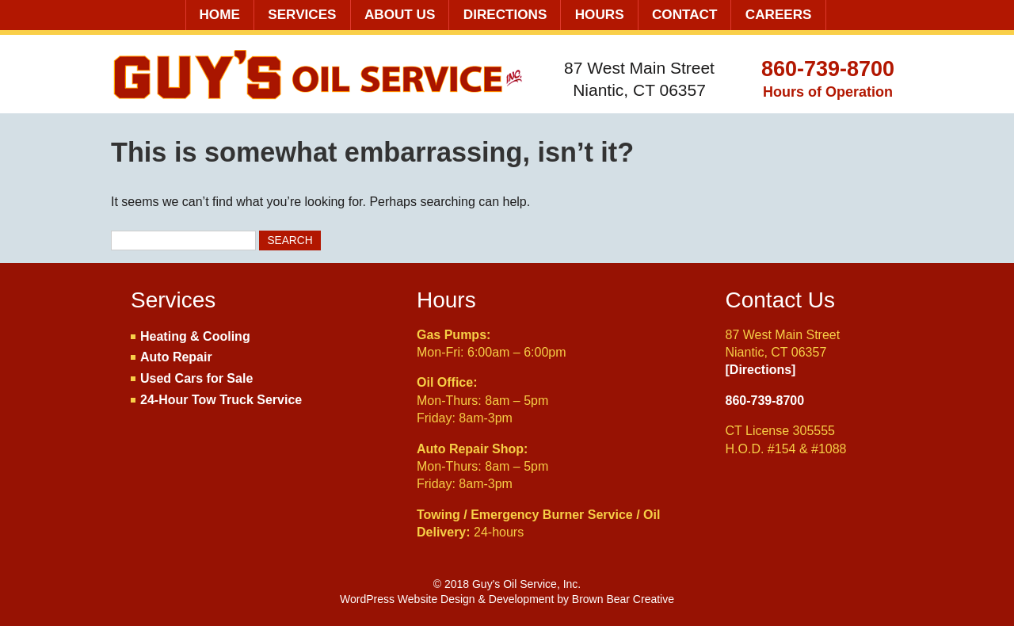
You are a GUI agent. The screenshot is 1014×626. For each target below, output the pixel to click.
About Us (399, 14)
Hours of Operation (828, 92)
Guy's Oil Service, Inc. (319, 75)
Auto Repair (176, 357)
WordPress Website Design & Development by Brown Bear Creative (507, 599)
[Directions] (761, 369)
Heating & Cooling (195, 336)
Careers (778, 14)
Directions (505, 14)
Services (302, 14)
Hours (599, 14)
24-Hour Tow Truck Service (221, 400)
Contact (684, 14)
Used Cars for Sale (196, 378)
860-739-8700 (827, 69)
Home (220, 14)
